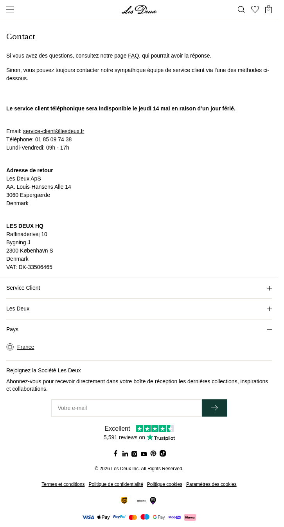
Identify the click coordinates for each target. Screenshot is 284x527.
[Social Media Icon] (116, 453)
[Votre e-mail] (126, 408)
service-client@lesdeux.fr (53, 131)
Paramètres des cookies (211, 484)
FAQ (133, 55)
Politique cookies (164, 484)
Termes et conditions (62, 484)
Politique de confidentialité (115, 484)
